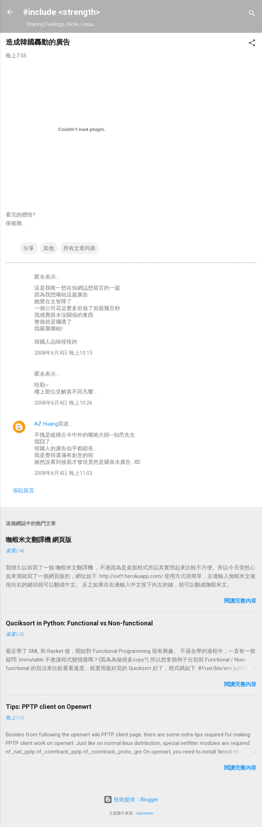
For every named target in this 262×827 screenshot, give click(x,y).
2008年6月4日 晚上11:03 (63, 473)
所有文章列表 (79, 248)
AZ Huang (46, 424)
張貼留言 (23, 490)
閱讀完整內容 (240, 601)
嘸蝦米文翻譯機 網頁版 (38, 539)
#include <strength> (61, 12)
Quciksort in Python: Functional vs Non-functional (79, 623)
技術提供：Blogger (131, 799)
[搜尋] (252, 14)
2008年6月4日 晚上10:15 (63, 353)
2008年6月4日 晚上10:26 (63, 403)
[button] (252, 44)
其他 (48, 248)
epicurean (145, 813)
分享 (28, 248)
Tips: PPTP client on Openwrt (49, 706)
